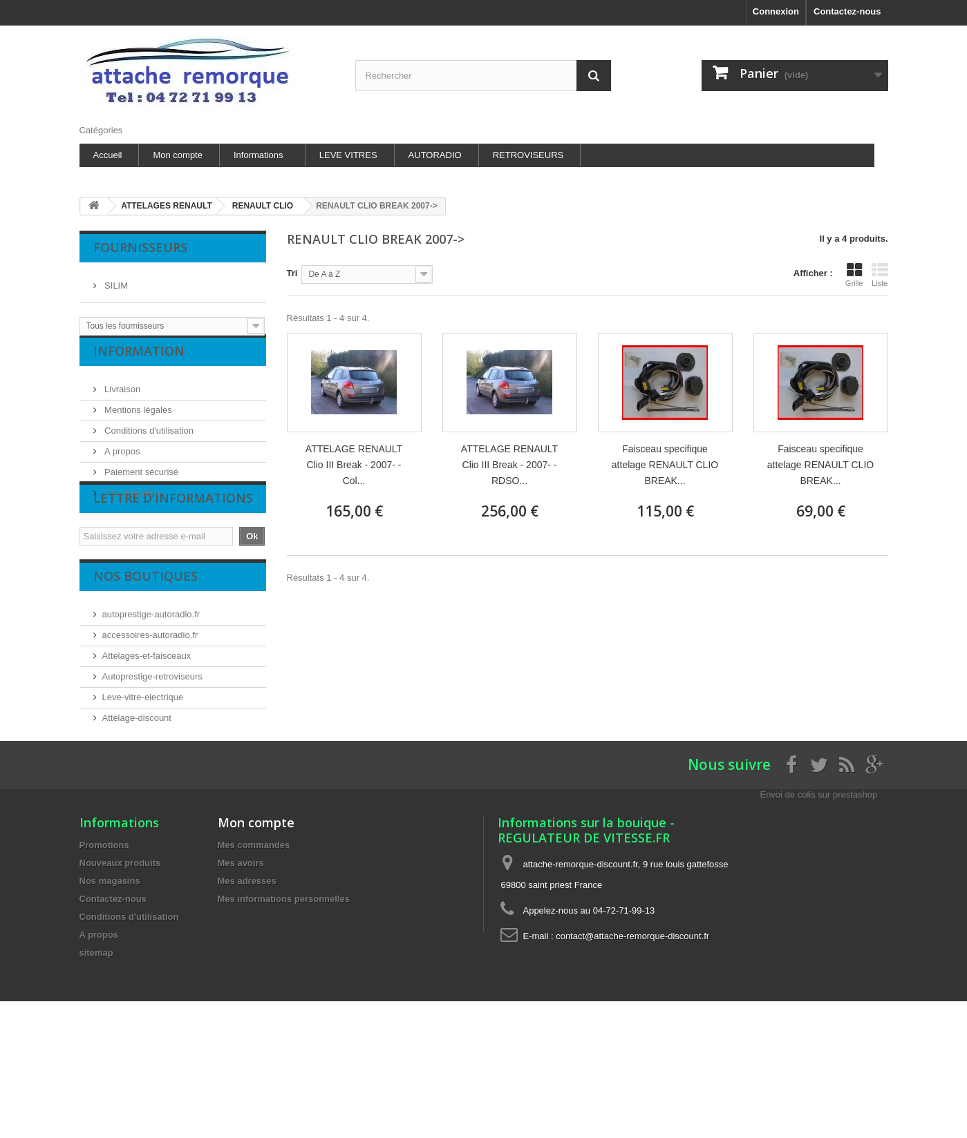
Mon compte (178, 155)
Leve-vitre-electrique (143, 752)
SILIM (115, 280)
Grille (854, 274)
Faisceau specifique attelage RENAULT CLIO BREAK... (665, 464)
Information (139, 367)
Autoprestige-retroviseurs (152, 731)
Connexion (776, 11)
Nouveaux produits (120, 961)
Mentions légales (137, 421)
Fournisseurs (140, 247)
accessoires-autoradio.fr (150, 690)
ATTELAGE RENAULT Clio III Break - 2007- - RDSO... (509, 464)
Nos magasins (132, 504)
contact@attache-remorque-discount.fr (632, 1034)
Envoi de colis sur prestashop (818, 892)
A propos (121, 462)
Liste (880, 274)
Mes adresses (247, 979)
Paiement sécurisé (140, 483)
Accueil (107, 155)
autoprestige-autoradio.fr (151, 669)
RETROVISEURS (528, 155)
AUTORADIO (435, 155)
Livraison (121, 400)
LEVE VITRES (348, 155)
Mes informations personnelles (284, 997)
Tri (292, 273)
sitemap (96, 1050)
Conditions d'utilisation (148, 441)
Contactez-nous (847, 11)
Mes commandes (254, 943)
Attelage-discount (136, 773)
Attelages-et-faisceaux (146, 711)
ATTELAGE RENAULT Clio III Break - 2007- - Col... (354, 464)
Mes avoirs (241, 961)
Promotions (104, 943)
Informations (258, 155)
